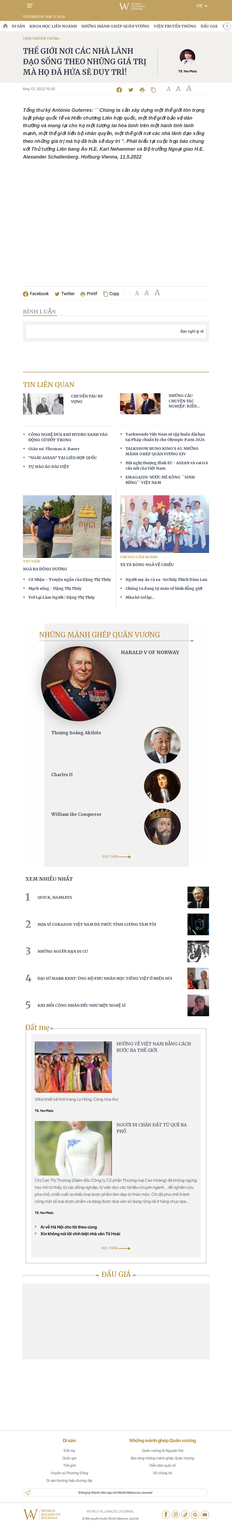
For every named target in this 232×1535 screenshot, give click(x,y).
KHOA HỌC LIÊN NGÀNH (53, 26)
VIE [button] (202, 6)
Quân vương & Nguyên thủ (162, 1457)
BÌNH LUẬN (39, 313)
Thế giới (69, 1472)
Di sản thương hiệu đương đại (69, 1488)
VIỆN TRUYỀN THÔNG (175, 26)
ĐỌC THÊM (117, 854)
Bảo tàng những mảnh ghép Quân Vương (163, 1465)
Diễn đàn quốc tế (162, 1472)
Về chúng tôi (162, 1480)
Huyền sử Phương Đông (69, 1480)
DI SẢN (18, 26)
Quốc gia (70, 1465)
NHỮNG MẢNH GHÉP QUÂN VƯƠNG (115, 26)
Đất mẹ (69, 1457)
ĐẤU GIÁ (209, 26)
